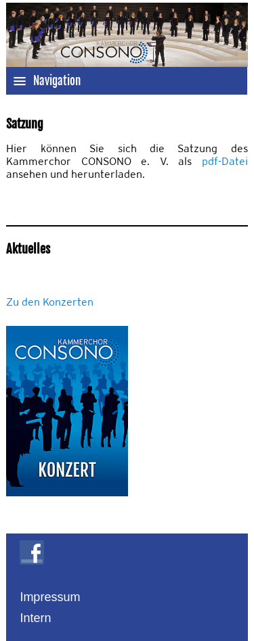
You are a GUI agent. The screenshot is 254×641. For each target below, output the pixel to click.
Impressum (50, 597)
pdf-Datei (225, 161)
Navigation (47, 81)
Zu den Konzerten (49, 301)
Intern (35, 618)
